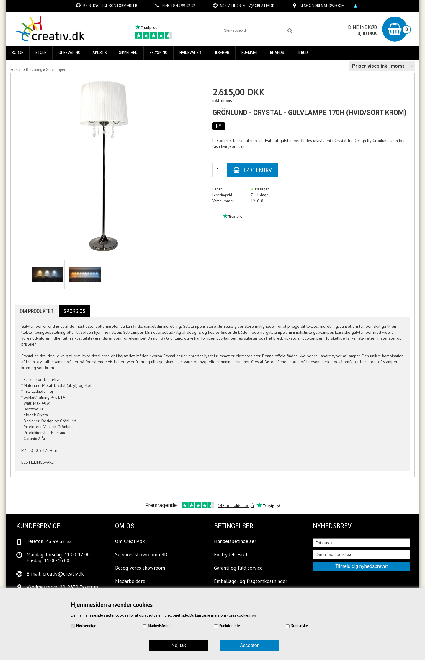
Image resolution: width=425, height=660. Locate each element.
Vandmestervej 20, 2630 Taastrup (62, 587)
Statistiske (299, 625)
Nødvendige (86, 625)
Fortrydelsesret (231, 554)
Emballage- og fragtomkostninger (250, 581)
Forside (16, 69)
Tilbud (302, 52)
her (253, 615)
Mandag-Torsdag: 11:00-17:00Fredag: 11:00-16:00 (58, 557)
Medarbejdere (130, 581)
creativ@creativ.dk (255, 5)
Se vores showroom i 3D (141, 554)
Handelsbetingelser (235, 541)
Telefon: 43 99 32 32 (49, 541)
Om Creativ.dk (130, 541)
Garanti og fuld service (238, 568)
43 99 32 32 (185, 5)
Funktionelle (229, 625)
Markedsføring (159, 625)
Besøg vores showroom (322, 5)
